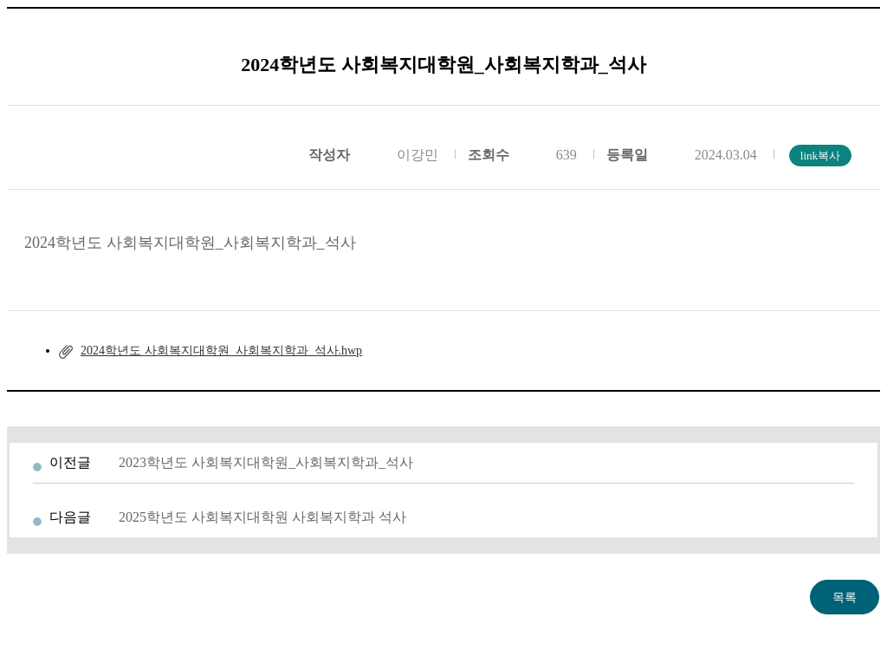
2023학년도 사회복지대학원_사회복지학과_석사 (266, 462)
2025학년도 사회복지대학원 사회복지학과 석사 (262, 517)
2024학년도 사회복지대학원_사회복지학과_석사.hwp (221, 350)
